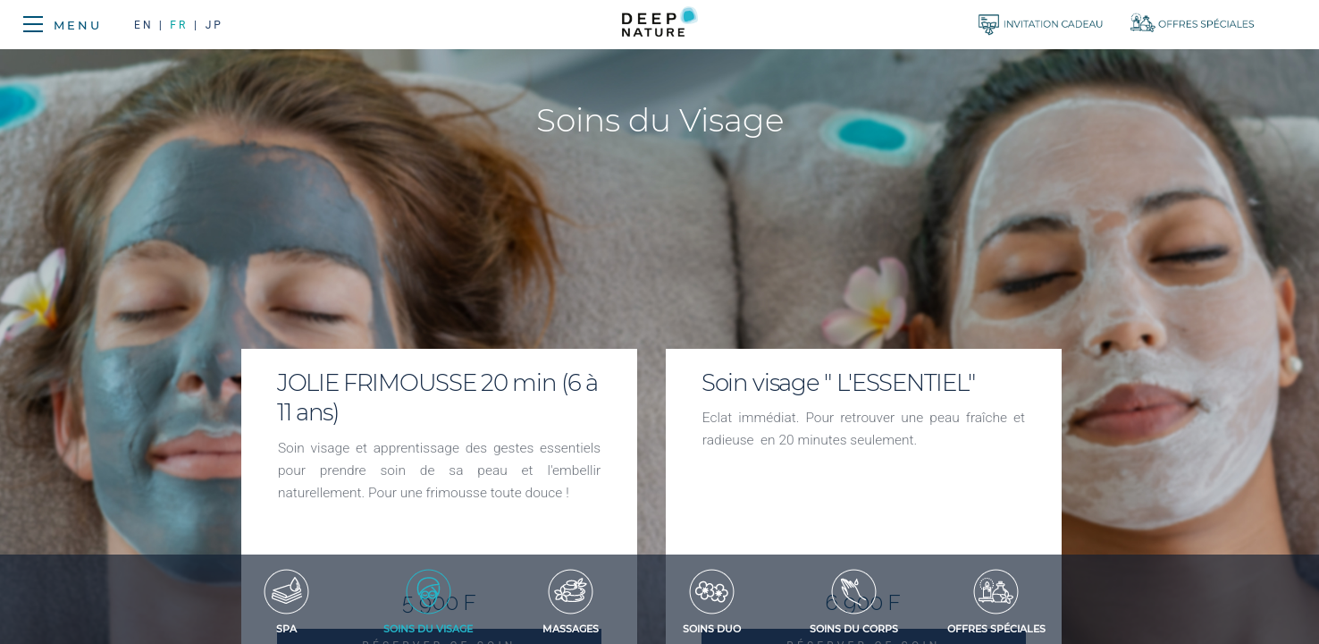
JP (214, 25)
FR (179, 25)
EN (146, 25)
